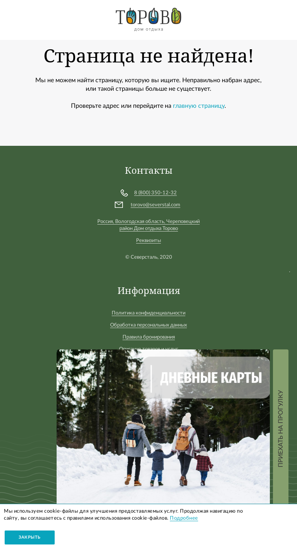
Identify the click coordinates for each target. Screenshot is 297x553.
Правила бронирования (149, 337)
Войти (283, 16)
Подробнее (184, 518)
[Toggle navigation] (13, 18)
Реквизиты (148, 240)
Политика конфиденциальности (148, 313)
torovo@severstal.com (155, 204)
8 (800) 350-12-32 (155, 192)
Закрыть (30, 537)
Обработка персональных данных (148, 325)
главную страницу (198, 106)
